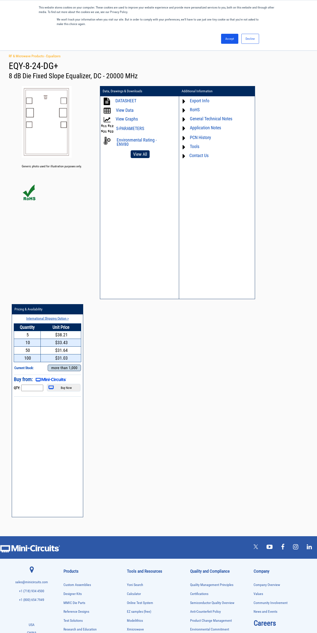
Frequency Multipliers (75, 493)
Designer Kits (72, 375)
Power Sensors (71, 545)
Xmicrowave (135, 411)
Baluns (67, 440)
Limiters (67, 503)
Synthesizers (70, 576)
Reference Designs (76, 393)
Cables (67, 451)
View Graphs (127, 119)
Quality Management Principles (211, 367)
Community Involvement (271, 384)
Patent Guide (136, 455)
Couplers (68, 456)
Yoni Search (135, 367)
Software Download (140, 482)
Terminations (70, 581)
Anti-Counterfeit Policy (205, 393)
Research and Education (80, 411)
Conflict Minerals (201, 447)
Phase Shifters (71, 529)
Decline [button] (250, 39)
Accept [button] (229, 39)
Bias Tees (68, 446)
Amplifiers (68, 430)
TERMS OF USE (133, 612)
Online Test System (140, 384)
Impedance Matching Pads (77, 498)
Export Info (193, 100)
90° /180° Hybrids (72, 560)
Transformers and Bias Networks (81, 597)
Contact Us (193, 155)
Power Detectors (72, 540)
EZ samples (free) (139, 393)
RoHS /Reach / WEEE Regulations (213, 420)
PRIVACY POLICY (156, 612)
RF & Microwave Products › (27, 56)
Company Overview (267, 367)
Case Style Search (139, 473)
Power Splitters (71, 550)
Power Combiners (72, 534)
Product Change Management (211, 402)
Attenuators (69, 435)
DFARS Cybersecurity (204, 455)
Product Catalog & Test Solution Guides (154, 438)
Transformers (70, 592)
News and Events (265, 393)
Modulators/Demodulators (77, 513)
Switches (68, 571)
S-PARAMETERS (130, 128)
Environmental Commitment (209, 411)
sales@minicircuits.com (31, 364)
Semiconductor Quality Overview (212, 384)
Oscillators (69, 519)
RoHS (189, 109)
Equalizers (53, 56)
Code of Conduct (201, 429)
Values (258, 375)
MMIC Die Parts (74, 384)
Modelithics (135, 402)
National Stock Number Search (148, 464)
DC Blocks (69, 466)
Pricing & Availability (263, 91)
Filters (66, 477)
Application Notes (199, 127)
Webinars (133, 447)
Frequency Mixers (72, 487)
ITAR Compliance (202, 438)
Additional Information (191, 91)
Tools (188, 146)
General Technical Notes (205, 118)
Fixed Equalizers (72, 482)
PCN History (194, 137)
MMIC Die (68, 508)
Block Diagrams (137, 429)
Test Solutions (73, 402)
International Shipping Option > (279, 100)
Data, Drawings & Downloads (122, 91)
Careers (265, 405)
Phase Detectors (72, 524)
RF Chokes (69, 566)
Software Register (139, 491)
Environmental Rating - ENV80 (137, 142)
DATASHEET (125, 100)
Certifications (199, 375)
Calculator (134, 375)
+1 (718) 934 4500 (31, 373)
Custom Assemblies (77, 367)
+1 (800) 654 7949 (31, 382)
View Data (125, 110)
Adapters (68, 425)
